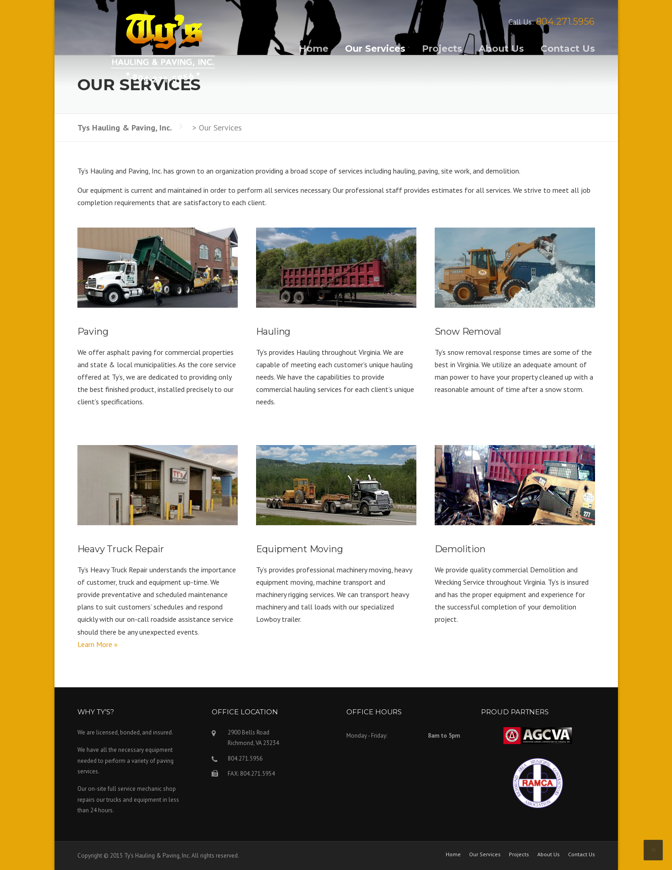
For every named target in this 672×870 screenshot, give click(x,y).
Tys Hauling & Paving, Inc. (124, 127)
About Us (501, 48)
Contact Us (568, 48)
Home (313, 48)
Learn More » (97, 644)
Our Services (375, 48)
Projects (442, 48)
